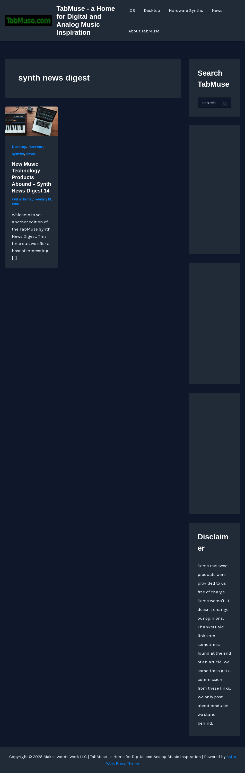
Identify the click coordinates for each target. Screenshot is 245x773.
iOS (131, 10)
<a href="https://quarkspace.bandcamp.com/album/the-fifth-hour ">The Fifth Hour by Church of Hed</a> (214, 451)
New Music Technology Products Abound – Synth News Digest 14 (31, 177)
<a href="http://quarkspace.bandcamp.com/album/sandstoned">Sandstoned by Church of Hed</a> (214, 184)
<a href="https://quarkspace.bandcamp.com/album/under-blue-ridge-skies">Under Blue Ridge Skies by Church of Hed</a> (214, 321)
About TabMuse (144, 30)
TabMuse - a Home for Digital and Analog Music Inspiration (85, 21)
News (217, 10)
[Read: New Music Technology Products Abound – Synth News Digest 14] (31, 121)
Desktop (152, 10)
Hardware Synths (186, 10)
